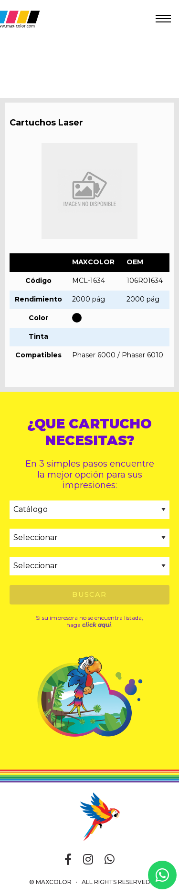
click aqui (96, 624)
